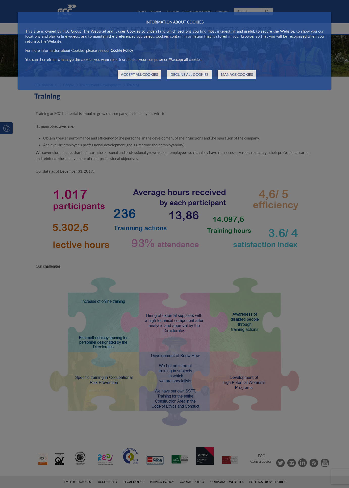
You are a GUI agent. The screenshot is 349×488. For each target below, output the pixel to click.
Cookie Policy (122, 50)
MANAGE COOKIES (237, 75)
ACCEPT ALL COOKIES (139, 75)
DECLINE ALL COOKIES (189, 75)
